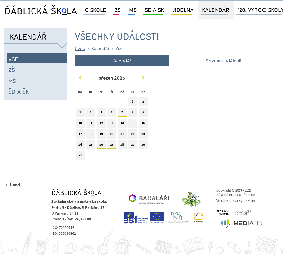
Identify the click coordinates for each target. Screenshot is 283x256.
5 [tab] (101, 113)
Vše (13, 59)
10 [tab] (80, 124)
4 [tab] (90, 113)
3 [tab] (80, 113)
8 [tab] (132, 113)
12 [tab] (101, 124)
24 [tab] (80, 145)
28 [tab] (122, 145)
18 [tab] (90, 135)
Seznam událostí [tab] (223, 61)
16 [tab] (143, 124)
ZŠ (11, 70)
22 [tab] (132, 135)
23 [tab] (143, 135)
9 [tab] (143, 113)
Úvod (80, 48)
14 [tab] (122, 124)
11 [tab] (90, 124)
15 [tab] (132, 124)
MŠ (12, 81)
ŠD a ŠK (18, 91)
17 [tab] (80, 135)
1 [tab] (132, 102)
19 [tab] (101, 135)
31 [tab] (80, 156)
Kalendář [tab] (121, 61)
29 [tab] (132, 145)
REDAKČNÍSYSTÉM (222, 213)
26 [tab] (101, 145)
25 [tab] (90, 145)
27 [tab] (111, 145)
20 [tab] (111, 135)
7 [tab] (122, 113)
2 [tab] (143, 102)
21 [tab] (122, 135)
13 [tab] (111, 124)
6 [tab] (111, 113)
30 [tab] (143, 145)
